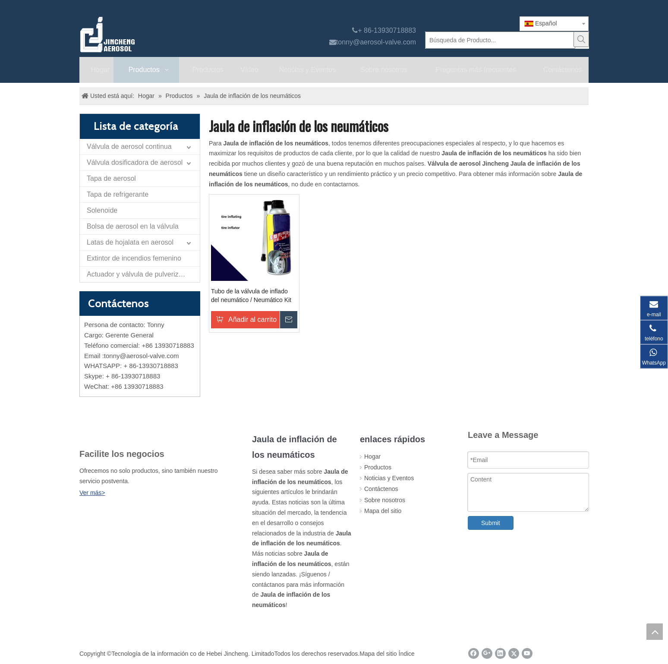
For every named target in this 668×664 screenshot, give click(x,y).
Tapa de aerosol (111, 178)
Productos (377, 467)
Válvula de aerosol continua (129, 146)
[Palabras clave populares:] (581, 39)
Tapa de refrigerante (117, 194)
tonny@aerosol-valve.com (376, 42)
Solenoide (102, 210)
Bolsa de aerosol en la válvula (133, 226)
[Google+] (487, 653)
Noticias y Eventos (389, 478)
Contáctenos (381, 488)
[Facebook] (473, 653)
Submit (490, 522)
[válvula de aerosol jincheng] (153, 34)
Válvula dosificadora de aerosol (135, 162)
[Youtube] (527, 653)
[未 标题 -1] (96, 432)
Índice (407, 653)
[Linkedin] (500, 653)
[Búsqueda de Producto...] (500, 40)
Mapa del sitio (382, 510)
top (654, 631)
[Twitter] (513, 653)
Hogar (372, 456)
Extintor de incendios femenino (134, 258)
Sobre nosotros (384, 500)
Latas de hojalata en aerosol (130, 242)
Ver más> (92, 492)
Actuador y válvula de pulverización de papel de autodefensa (143, 274)
